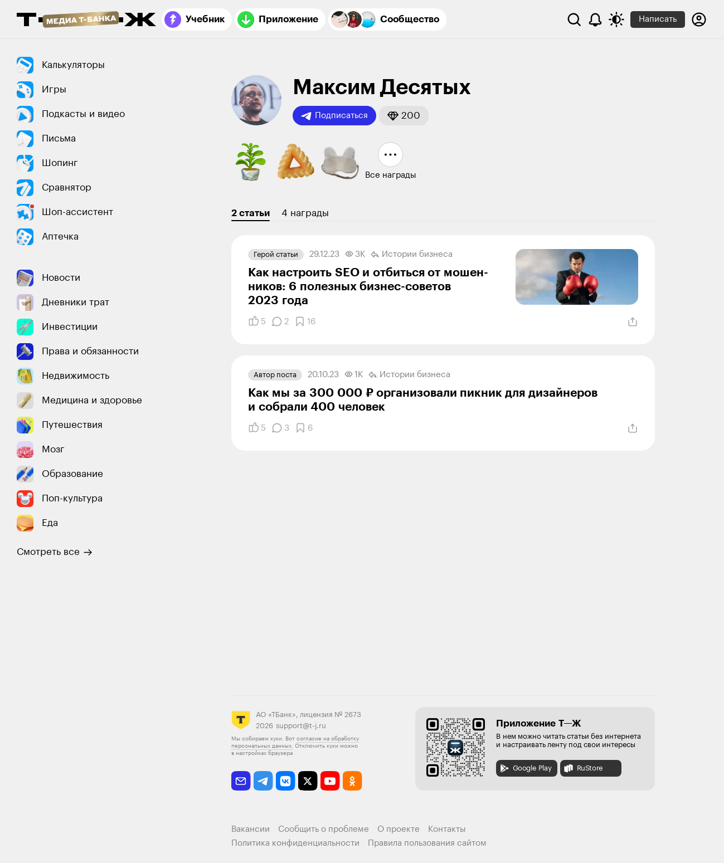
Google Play (525, 768)
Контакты (447, 829)
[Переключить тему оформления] (616, 19)
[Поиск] (574, 19)
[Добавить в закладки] (304, 321)
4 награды (305, 213)
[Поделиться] (632, 322)
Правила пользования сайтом (427, 843)
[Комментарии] (280, 321)
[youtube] (330, 781)
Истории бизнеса (412, 254)
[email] (241, 781)
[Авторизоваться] (699, 19)
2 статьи (250, 213)
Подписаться (334, 115)
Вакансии (250, 829)
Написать (658, 19)
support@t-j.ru (301, 725)
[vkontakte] (285, 781)
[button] (404, 115)
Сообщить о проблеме (323, 829)
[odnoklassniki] (352, 781)
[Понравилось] (257, 321)
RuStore (583, 768)
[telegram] (263, 781)
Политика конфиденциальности (295, 843)
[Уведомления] (595, 19)
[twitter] (308, 781)
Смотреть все (55, 552)
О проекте (398, 829)
